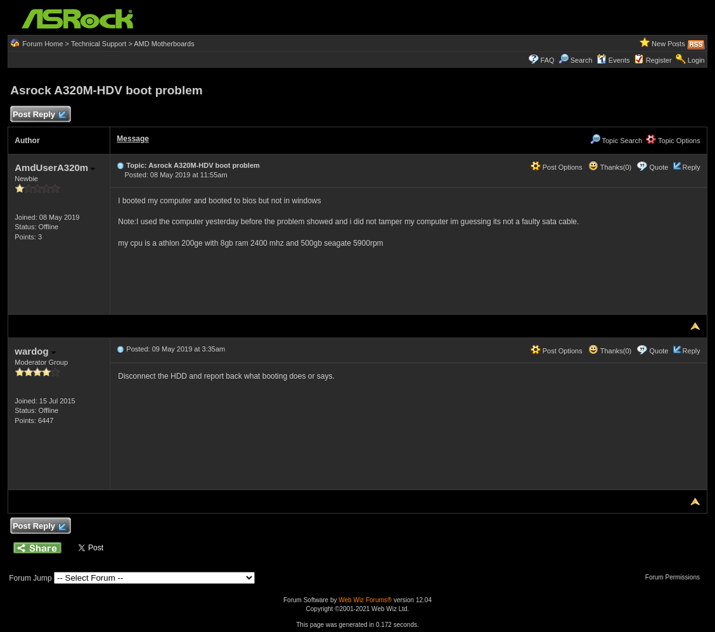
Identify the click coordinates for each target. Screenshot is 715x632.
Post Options (557, 167)
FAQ (548, 60)
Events (613, 60)
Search (581, 60)
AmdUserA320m (55, 167)
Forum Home (42, 43)
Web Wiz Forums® (365, 600)
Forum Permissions (675, 577)
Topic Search (616, 140)
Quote (659, 167)
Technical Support (98, 43)
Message (133, 138)
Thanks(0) (609, 167)
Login (696, 60)
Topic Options (673, 140)
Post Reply (38, 115)
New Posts (668, 43)
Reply (691, 167)
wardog (35, 351)
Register (659, 60)
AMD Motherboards (164, 43)
